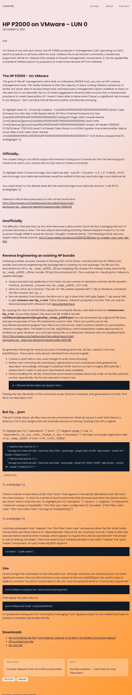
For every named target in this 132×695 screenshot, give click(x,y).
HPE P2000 (9, 676)
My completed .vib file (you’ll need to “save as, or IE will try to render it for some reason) (62, 634)
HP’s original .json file (21, 638)
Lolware (8, 6)
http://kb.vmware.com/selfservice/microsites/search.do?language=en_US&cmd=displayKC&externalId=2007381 (38, 338)
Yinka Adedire (29, 691)
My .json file (15, 642)
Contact (124, 6)
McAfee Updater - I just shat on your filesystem (93, 668)
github (94, 6)
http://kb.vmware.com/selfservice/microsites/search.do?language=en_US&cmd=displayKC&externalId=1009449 (38, 205)
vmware (22, 676)
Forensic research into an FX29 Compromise (34, 666)
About (110, 6)
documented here (63, 304)
